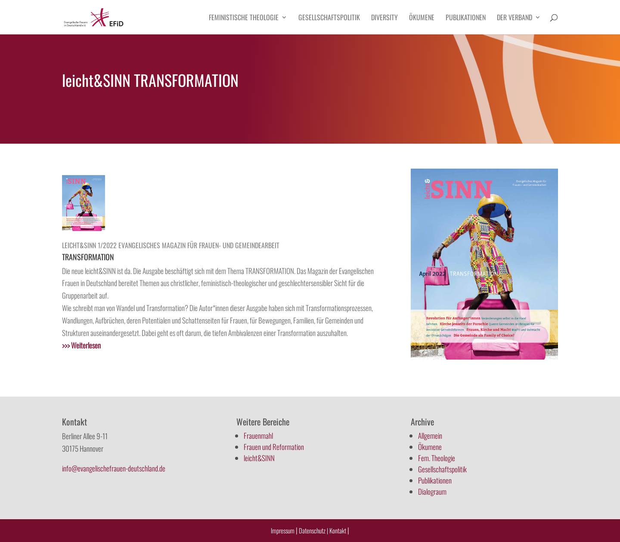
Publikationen (466, 18)
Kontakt (338, 530)
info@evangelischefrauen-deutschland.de (113, 468)
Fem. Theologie (436, 458)
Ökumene (421, 18)
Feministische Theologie (244, 18)
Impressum (282, 530)
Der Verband (514, 18)
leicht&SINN (259, 458)
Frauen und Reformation (274, 446)
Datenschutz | (313, 530)
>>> (81, 345)
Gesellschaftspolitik (329, 18)
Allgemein (430, 435)
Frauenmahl (258, 435)
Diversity (384, 18)
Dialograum (432, 491)
